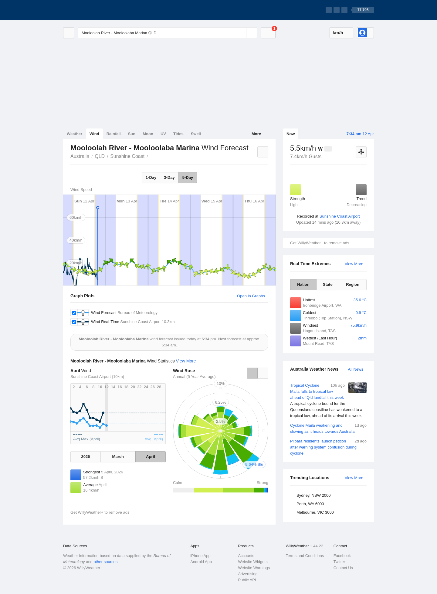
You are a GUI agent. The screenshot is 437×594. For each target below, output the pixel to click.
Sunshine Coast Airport (340, 216)
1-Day (151, 177)
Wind (94, 134)
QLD (100, 156)
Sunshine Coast (127, 156)
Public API (247, 580)
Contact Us (343, 568)
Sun (132, 134)
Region (352, 284)
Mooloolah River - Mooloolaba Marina (151, 155)
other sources (105, 561)
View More (354, 264)
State (328, 284)
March (118, 456)
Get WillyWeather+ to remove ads (319, 243)
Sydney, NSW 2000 (313, 495)
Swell (196, 134)
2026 (85, 456)
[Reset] (241, 32)
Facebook (342, 555)
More (256, 134)
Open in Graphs (251, 296)
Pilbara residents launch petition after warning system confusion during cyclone (328, 447)
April (150, 456)
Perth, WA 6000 (310, 504)
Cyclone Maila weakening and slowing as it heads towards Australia (328, 428)
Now (290, 134)
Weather (74, 134)
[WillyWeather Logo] (91, 10)
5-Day (187, 177)
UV (163, 134)
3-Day (169, 177)
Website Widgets (252, 561)
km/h (338, 32)
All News (355, 369)
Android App (201, 561)
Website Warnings (254, 568)
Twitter (339, 561)
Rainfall (114, 134)
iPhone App (200, 555)
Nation (303, 284)
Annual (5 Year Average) (194, 376)
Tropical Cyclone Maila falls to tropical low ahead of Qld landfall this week (328, 400)
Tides (178, 134)
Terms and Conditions (305, 555)
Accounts (246, 555)
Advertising (247, 574)
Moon (148, 134)
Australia (79, 156)
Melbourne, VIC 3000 (315, 512)
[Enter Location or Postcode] (167, 32)
